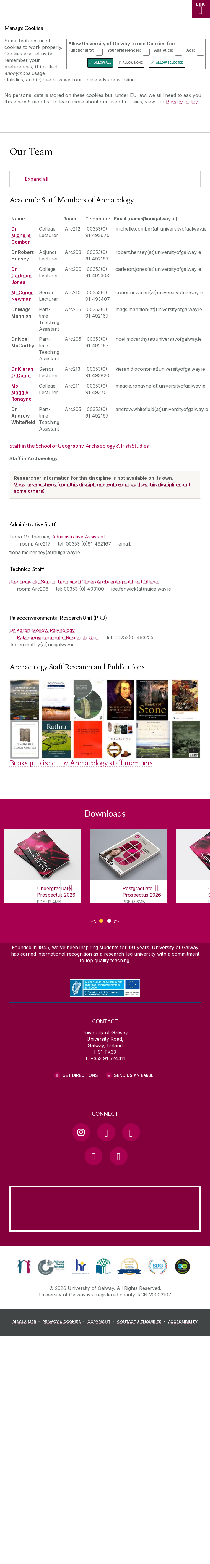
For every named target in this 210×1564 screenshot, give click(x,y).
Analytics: (163, 50)
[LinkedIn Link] (93, 1156)
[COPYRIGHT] (101, 1322)
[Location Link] (105, 1227)
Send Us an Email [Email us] (133, 1075)
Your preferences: (124, 50)
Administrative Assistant (78, 537)
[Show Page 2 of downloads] (109, 919)
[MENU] (201, 9)
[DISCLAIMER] (27, 1322)
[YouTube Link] (131, 1132)
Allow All (103, 62)
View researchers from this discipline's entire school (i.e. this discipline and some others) (102, 488)
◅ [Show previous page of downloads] (93, 921)
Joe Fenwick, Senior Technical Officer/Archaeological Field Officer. (84, 582)
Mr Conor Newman (22, 296)
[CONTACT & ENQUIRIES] (142, 1322)
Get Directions (80, 1075)
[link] (24, 1266)
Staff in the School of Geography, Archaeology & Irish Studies (79, 446)
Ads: (190, 50)
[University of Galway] (31, 124)
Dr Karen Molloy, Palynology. (42, 630)
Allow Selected (169, 62)
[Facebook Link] (106, 1132)
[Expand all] (105, 179)
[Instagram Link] (81, 1132)
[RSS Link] (119, 1156)
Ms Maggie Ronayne (21, 392)
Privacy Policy (182, 102)
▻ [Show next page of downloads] (116, 921)
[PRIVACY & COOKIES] (65, 1322)
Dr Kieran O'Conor (22, 372)
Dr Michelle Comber (21, 235)
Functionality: (81, 50)
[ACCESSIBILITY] (183, 1322)
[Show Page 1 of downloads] (101, 919)
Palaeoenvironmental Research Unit (57, 637)
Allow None (133, 62)
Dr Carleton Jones (21, 275)
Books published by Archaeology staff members (81, 763)
